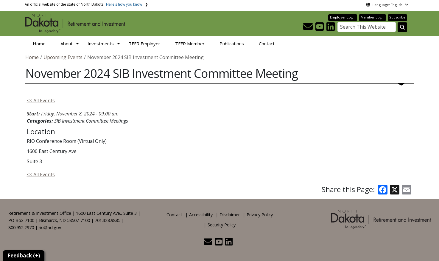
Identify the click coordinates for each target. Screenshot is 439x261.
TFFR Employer (144, 44)
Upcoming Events (62, 57)
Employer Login (343, 17)
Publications (231, 44)
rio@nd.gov (50, 227)
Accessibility (201, 214)
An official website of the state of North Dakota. (83, 4)
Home (39, 44)
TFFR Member (190, 44)
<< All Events (41, 100)
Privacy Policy (260, 214)
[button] (308, 28)
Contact (267, 44)
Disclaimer (229, 214)
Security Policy (222, 225)
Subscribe (397, 17)
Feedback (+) (23, 255)
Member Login (372, 17)
